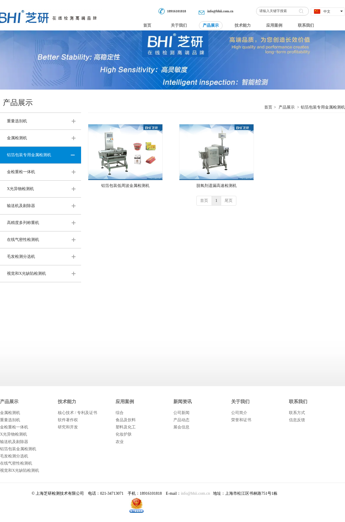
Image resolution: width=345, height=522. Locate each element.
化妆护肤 (124, 434)
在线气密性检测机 (16, 463)
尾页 (229, 200)
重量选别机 (10, 420)
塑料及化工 (126, 427)
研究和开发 (68, 427)
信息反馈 (297, 420)
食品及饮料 (126, 420)
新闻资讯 (182, 401)
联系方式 (297, 413)
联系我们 (298, 401)
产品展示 (287, 107)
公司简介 (239, 413)
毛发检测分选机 (14, 456)
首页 (268, 107)
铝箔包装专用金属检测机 (323, 107)
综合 (120, 413)
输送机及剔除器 (14, 442)
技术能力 (67, 401)
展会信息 (181, 427)
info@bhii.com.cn (220, 11)
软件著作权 (68, 420)
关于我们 (240, 401)
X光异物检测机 (13, 434)
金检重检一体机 (14, 427)
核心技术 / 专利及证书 (77, 413)
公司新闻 (181, 413)
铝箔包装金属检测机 (18, 449)
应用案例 (125, 401)
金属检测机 (10, 413)
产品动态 (181, 420)
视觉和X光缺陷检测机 (19, 470)
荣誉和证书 (241, 420)
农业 (120, 442)
